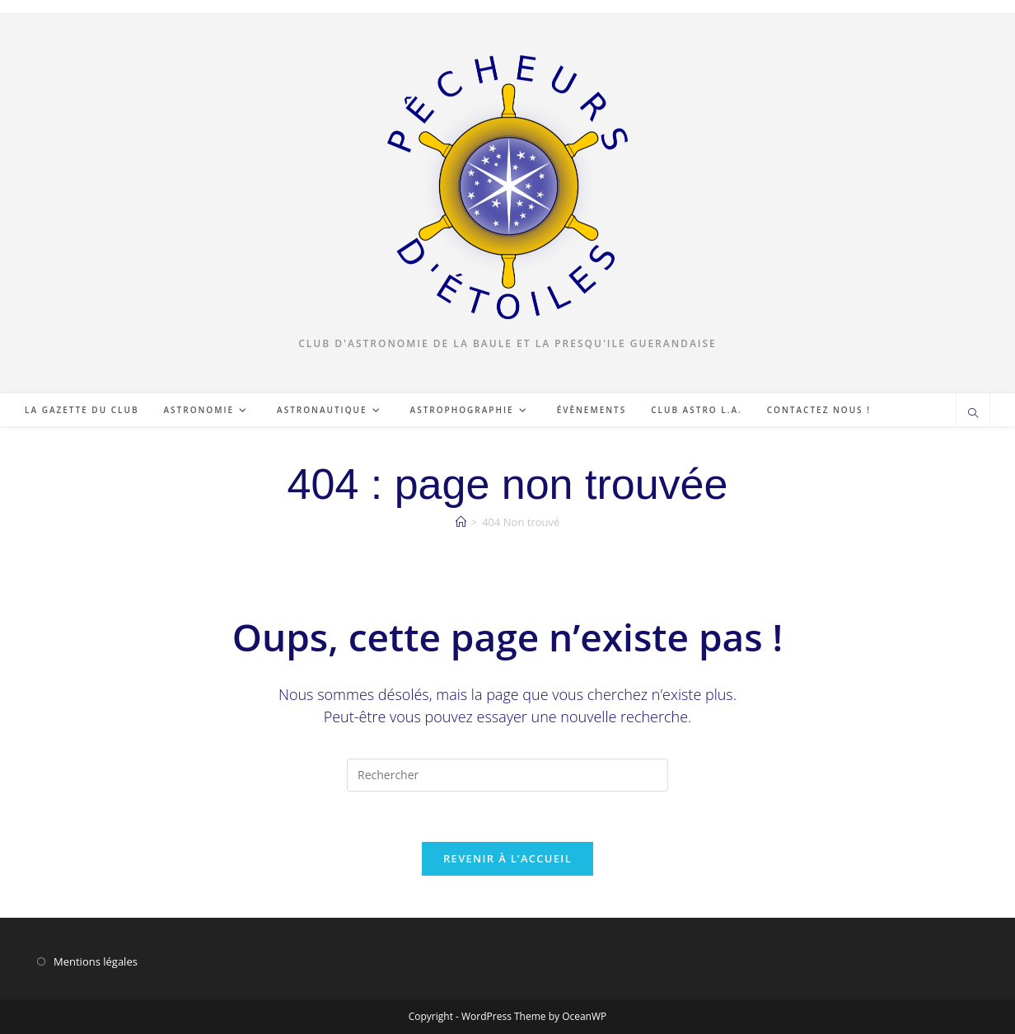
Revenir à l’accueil (507, 858)
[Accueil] (461, 522)
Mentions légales (96, 961)
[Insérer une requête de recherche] (507, 775)
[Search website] (973, 414)
